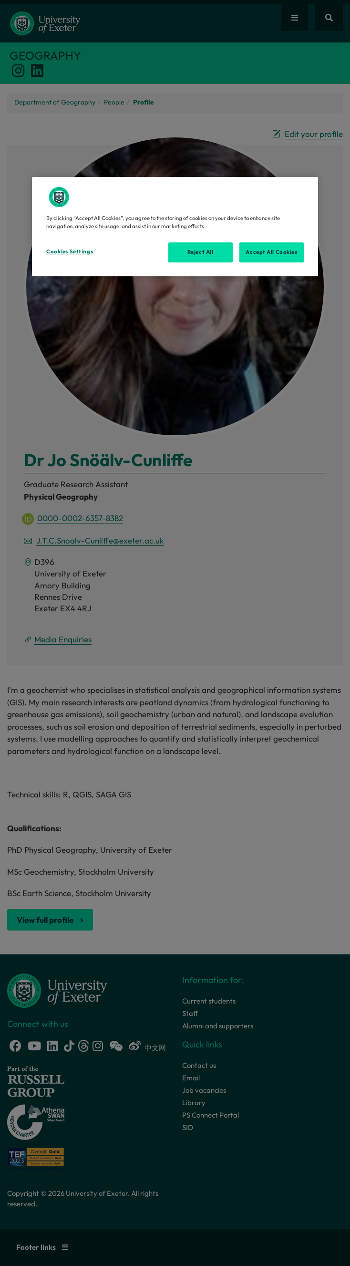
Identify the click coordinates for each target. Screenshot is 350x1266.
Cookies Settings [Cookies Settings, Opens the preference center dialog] (69, 251)
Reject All (200, 252)
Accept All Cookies (271, 252)
